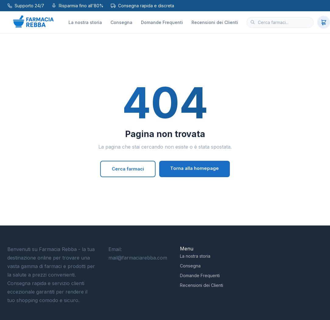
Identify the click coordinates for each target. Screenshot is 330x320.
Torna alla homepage (194, 168)
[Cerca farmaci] (280, 22)
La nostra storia (85, 22)
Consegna (121, 22)
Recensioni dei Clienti (214, 22)
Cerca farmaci (128, 169)
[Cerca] (252, 22)
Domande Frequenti (162, 22)
